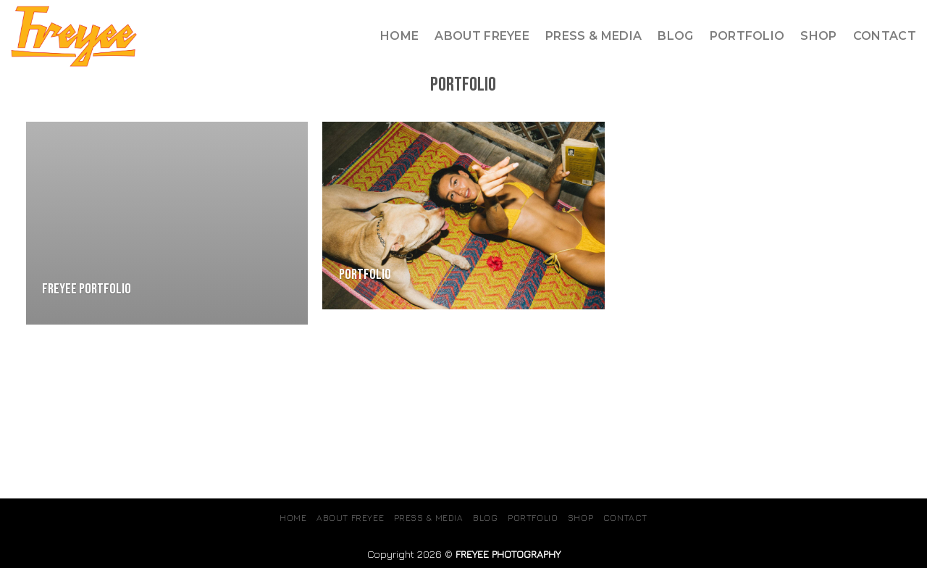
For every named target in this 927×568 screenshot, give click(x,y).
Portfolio (747, 36)
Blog (675, 36)
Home (399, 36)
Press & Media (593, 36)
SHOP (818, 36)
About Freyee (482, 36)
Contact (884, 36)
